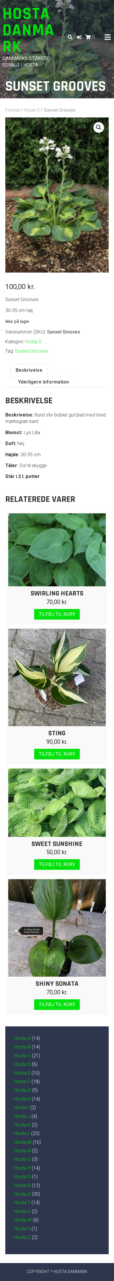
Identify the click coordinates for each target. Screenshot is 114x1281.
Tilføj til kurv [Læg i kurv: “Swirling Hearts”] (57, 614)
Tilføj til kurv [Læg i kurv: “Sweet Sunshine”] (57, 864)
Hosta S (32, 110)
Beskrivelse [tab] (29, 370)
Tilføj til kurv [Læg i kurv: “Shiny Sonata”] (57, 1004)
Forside (12, 110)
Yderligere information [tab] (43, 382)
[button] (79, 37)
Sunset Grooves (31, 351)
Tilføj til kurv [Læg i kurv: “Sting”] (57, 754)
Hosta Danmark (28, 30)
